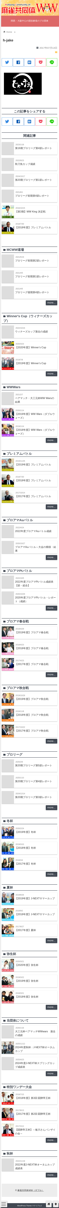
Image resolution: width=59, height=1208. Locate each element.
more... (51, 302)
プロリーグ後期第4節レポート (32, 292)
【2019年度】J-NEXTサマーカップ (35, 898)
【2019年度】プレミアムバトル (33, 464)
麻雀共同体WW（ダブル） (30, 1190)
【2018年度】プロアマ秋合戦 (31, 714)
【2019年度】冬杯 (25, 832)
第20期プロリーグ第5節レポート (33, 765)
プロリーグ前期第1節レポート (32, 276)
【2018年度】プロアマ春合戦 (31, 648)
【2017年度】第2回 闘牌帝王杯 (33, 1113)
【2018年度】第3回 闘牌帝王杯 (33, 1098)
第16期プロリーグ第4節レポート (33, 148)
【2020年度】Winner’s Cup (30, 347)
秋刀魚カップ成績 (25, 164)
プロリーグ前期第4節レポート (32, 195)
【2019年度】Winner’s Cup (30, 363)
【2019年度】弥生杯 (26, 980)
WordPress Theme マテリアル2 (29, 1206)
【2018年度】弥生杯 (26, 996)
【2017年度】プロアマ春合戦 (31, 664)
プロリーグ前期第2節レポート (32, 260)
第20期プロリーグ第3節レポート (33, 797)
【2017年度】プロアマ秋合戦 (31, 730)
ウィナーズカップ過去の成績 (31, 331)
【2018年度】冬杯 (25, 847)
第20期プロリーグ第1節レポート (33, 179)
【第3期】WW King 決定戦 (30, 211)
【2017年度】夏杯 (25, 930)
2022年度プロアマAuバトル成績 (33, 531)
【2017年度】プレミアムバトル (33, 496)
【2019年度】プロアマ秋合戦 (31, 699)
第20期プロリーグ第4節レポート (33, 781)
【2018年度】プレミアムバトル (33, 227)
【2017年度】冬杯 (25, 863)
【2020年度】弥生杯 (26, 965)
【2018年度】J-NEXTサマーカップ (35, 914)
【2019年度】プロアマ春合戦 (31, 632)
